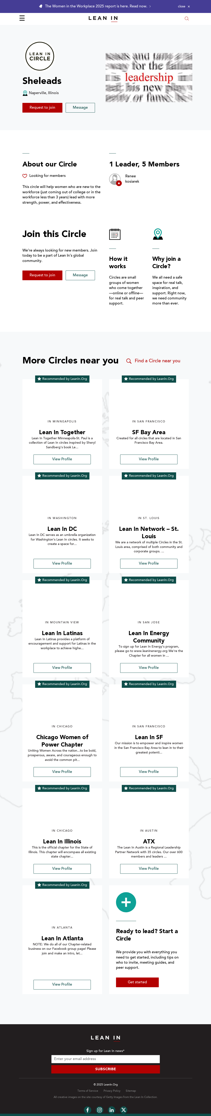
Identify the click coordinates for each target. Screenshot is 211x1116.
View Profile (62, 459)
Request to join (42, 108)
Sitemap (131, 1091)
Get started (137, 982)
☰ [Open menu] (22, 18)
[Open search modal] (186, 19)
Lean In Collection (146, 1097)
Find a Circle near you (152, 361)
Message (80, 108)
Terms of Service (87, 1091)
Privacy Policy (112, 1091)
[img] (62, 401)
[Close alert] (184, 6)
